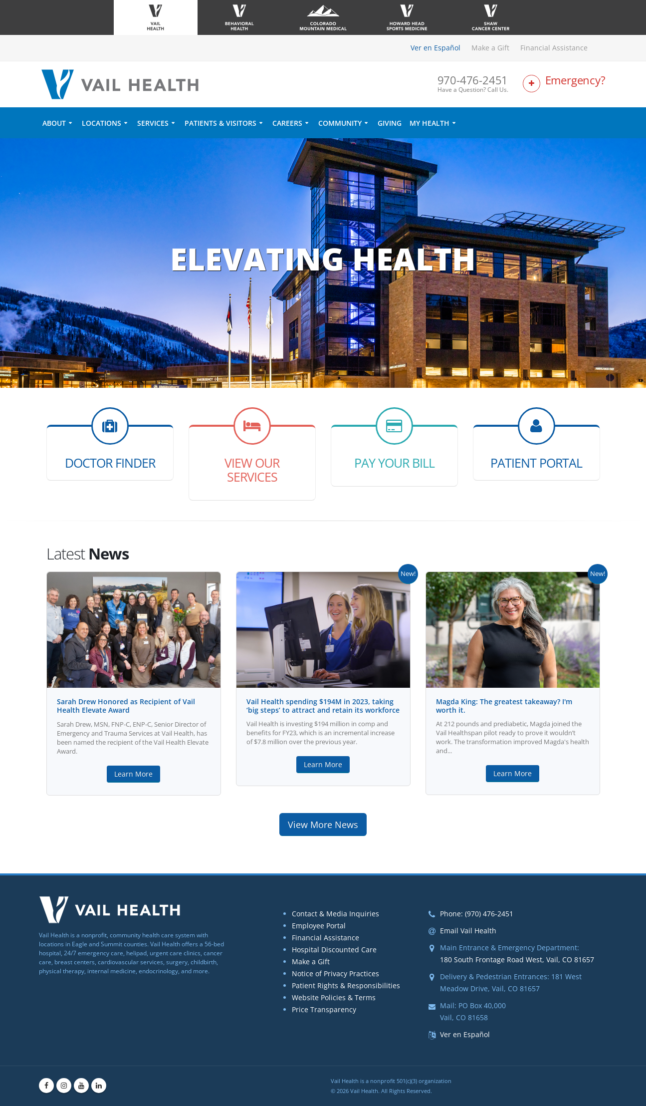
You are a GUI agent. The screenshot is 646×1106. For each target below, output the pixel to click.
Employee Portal (319, 925)
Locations (101, 123)
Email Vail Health (468, 930)
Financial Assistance (554, 47)
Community (340, 123)
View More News (323, 824)
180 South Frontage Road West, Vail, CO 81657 (517, 959)
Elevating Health (323, 258)
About (54, 123)
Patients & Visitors (220, 123)
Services (153, 123)
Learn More (133, 774)
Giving (390, 123)
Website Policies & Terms (334, 997)
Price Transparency (324, 1009)
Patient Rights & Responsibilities (346, 985)
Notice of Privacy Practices (335, 973)
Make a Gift (490, 47)
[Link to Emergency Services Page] (565, 84)
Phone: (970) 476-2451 (476, 913)
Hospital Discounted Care (334, 949)
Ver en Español (435, 47)
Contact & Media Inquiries (335, 913)
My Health (429, 123)
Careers (287, 123)
